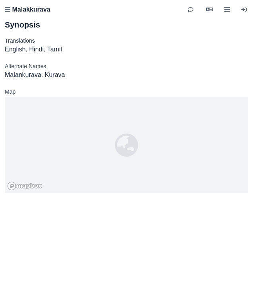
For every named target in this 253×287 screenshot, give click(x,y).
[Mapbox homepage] (24, 186)
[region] (126, 145)
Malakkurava (28, 9)
